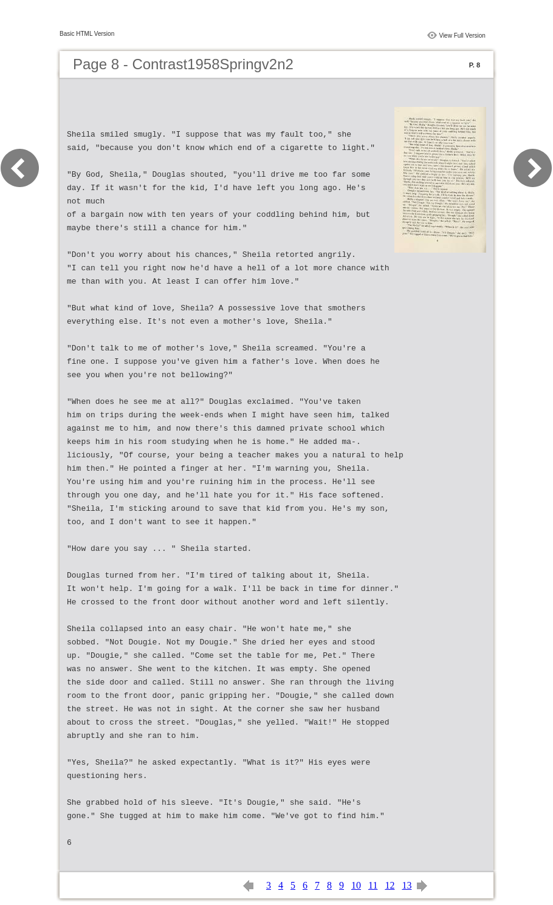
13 (406, 885)
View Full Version (462, 35)
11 (372, 885)
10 (356, 885)
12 (389, 885)
